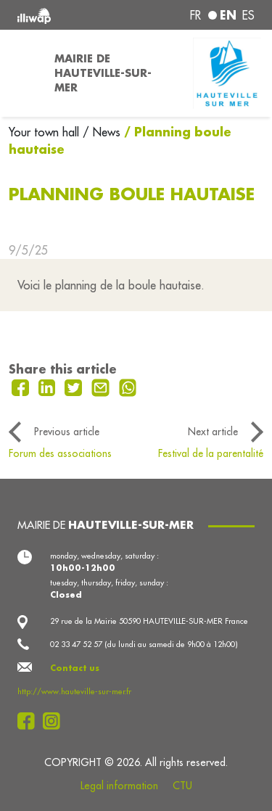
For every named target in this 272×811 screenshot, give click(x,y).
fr (195, 15)
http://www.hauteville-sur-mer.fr (74, 691)
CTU (182, 785)
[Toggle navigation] (23, 73)
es (248, 15)
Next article (213, 431)
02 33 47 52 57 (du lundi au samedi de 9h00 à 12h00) (144, 644)
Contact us (74, 668)
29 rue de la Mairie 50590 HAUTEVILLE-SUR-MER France (149, 621)
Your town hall (46, 132)
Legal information (119, 785)
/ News (101, 132)
